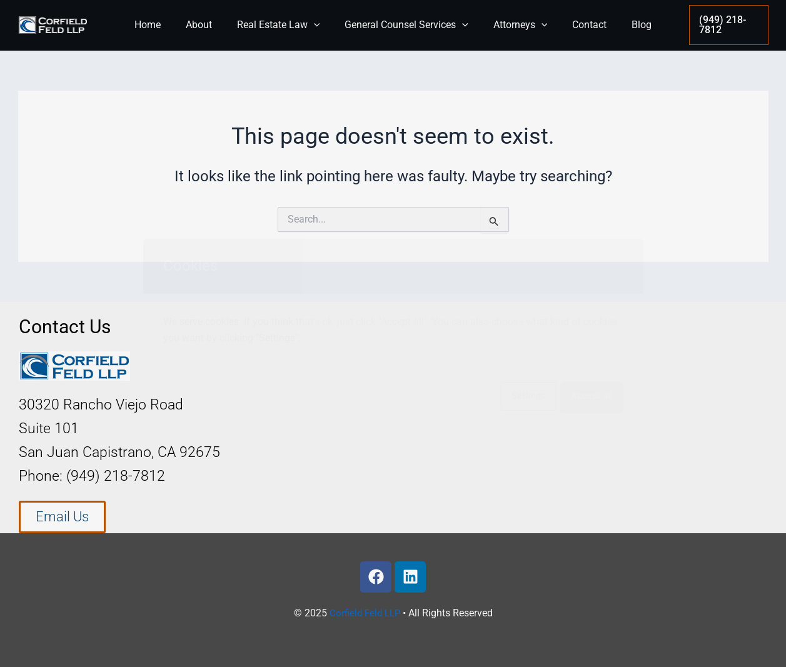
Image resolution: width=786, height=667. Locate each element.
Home (162, 25)
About (209, 25)
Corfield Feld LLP (364, 613)
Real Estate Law (283, 25)
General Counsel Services (406, 25)
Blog (627, 25)
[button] (723, 25)
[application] (319, 25)
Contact (579, 25)
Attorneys (515, 25)
